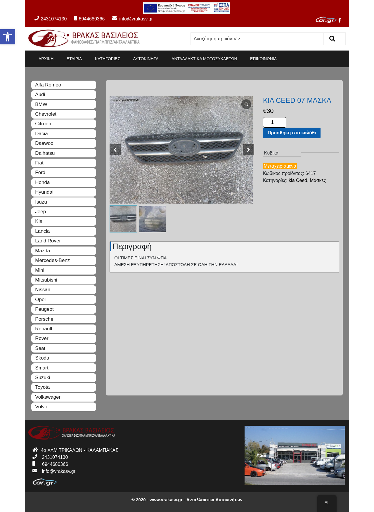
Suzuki (42, 377)
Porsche (44, 319)
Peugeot (44, 309)
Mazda (42, 251)
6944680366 (89, 18)
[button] (7, 36)
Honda (42, 182)
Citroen (43, 123)
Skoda (42, 358)
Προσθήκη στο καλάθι (292, 132)
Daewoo (44, 143)
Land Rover (48, 241)
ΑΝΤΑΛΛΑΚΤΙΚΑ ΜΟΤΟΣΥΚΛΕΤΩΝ (204, 58)
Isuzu (41, 202)
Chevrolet (45, 114)
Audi (40, 94)
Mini (39, 270)
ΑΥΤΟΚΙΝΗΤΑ (146, 58)
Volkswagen (48, 397)
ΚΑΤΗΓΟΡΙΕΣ (107, 58)
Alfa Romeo (48, 85)
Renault (43, 329)
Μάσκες (318, 180)
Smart (41, 368)
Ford (40, 172)
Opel (40, 299)
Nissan (42, 289)
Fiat (39, 163)
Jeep (40, 211)
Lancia (42, 231)
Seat (40, 348)
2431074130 (50, 18)
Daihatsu (45, 153)
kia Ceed (298, 180)
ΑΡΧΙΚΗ (46, 58)
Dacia (41, 133)
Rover (41, 338)
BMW (41, 104)
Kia (38, 221)
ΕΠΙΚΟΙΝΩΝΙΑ (263, 58)
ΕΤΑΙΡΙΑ (74, 58)
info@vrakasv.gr (129, 18)
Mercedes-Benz (52, 260)
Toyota (42, 387)
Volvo (41, 406)
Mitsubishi (46, 280)
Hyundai (44, 192)
